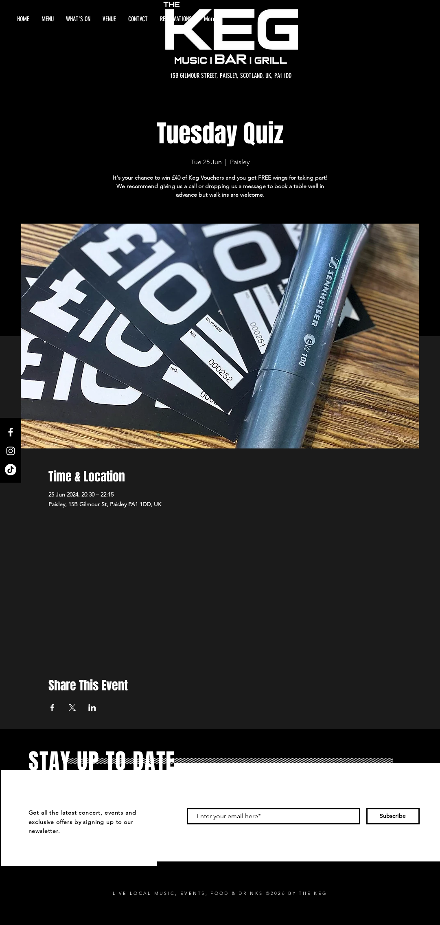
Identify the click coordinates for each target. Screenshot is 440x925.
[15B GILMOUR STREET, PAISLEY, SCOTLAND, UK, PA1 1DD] (231, 76)
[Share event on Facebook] (52, 707)
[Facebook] (10, 432)
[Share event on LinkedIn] (92, 707)
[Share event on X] (72, 707)
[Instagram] (10, 451)
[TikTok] (10, 469)
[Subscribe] (393, 816)
